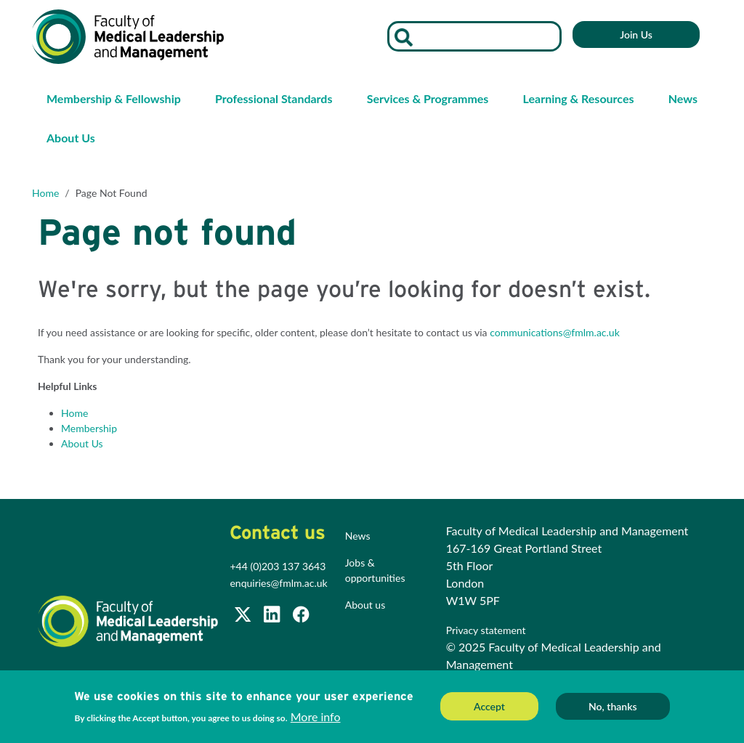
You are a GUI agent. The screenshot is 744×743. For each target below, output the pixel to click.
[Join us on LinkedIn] (273, 617)
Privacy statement (487, 630)
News (683, 98)
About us (365, 604)
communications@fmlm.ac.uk (555, 332)
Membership (89, 428)
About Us (70, 138)
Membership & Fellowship (113, 98)
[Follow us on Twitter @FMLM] (244, 617)
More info (316, 721)
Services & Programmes (428, 98)
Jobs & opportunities (375, 570)
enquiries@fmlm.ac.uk (278, 583)
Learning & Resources (578, 98)
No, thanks (613, 711)
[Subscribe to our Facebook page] (301, 617)
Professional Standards (273, 98)
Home (45, 193)
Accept (489, 711)
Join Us (636, 34)
